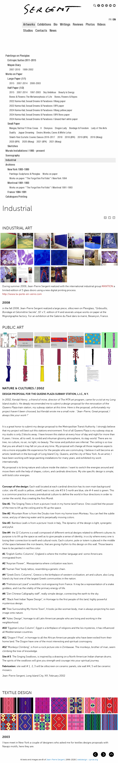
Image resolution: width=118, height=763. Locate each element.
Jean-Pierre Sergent (55, 760)
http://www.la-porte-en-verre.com (22, 294)
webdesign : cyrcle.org (87, 760)
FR (110, 20)
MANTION (107, 286)
